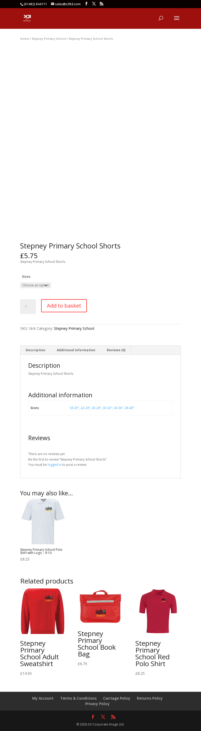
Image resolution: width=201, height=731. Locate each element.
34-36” (118, 408)
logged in (55, 464)
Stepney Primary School (49, 39)
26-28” (96, 408)
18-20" (74, 408)
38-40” (129, 408)
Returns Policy (150, 698)
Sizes (26, 276)
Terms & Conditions (78, 698)
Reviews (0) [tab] (116, 350)
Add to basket (64, 305)
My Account (43, 698)
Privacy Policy (97, 703)
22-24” (85, 408)
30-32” (107, 408)
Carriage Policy (116, 698)
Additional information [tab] (76, 350)
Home (24, 39)
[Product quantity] (28, 306)
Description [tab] (35, 350)
